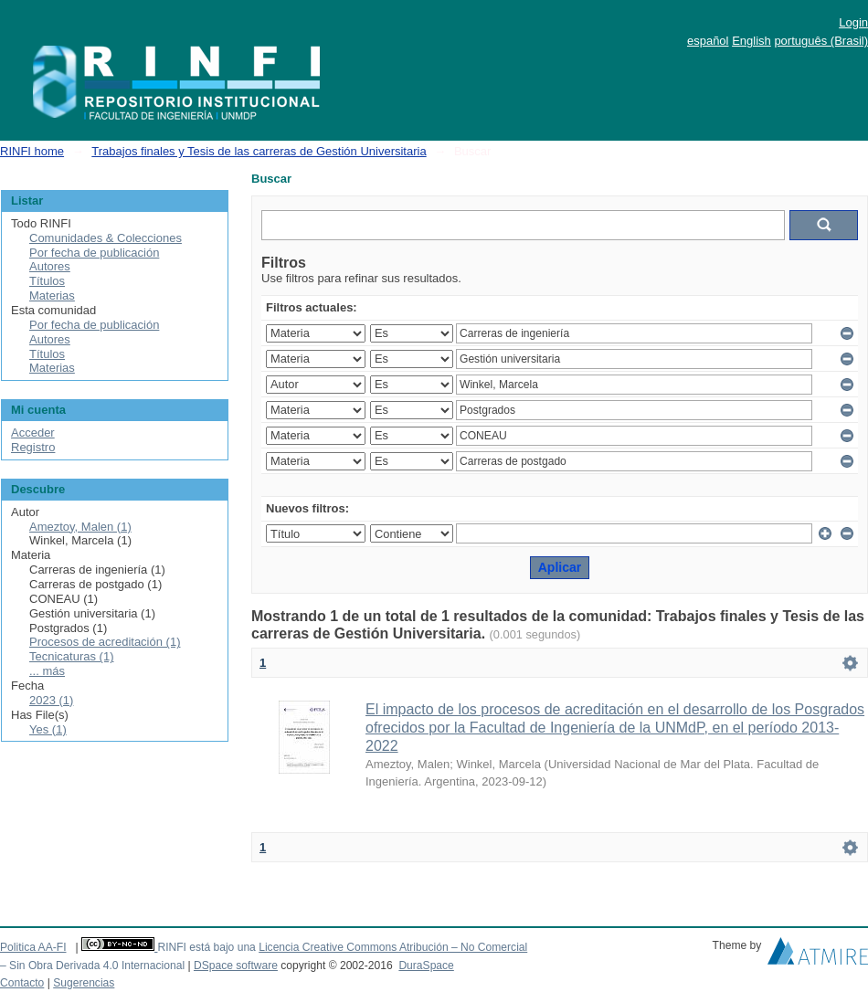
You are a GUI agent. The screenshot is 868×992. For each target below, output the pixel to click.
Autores (49, 266)
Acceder (33, 432)
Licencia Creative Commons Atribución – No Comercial (393, 947)
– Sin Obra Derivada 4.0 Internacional (92, 965)
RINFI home (32, 151)
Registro (33, 447)
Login (853, 22)
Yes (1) (48, 729)
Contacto (22, 982)
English (751, 40)
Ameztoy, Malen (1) (80, 526)
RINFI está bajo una (206, 947)
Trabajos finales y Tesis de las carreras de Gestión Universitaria (258, 151)
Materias (52, 295)
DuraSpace (425, 965)
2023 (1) (51, 700)
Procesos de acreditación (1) (104, 642)
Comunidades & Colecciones (105, 238)
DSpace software (236, 965)
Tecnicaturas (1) (71, 656)
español (708, 40)
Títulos (47, 281)
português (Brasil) (821, 40)
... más (47, 671)
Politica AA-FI (33, 947)
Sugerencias (83, 982)
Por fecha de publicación (94, 252)
